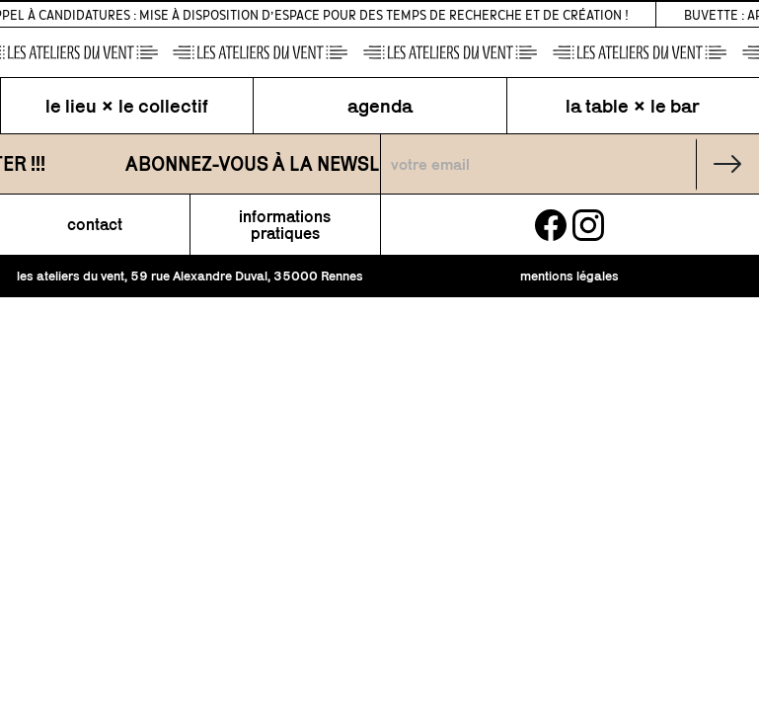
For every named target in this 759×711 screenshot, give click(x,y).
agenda (380, 106)
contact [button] (94, 224)
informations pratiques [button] (285, 225)
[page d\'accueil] (379, 52)
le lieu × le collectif (126, 106)
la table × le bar (633, 106)
